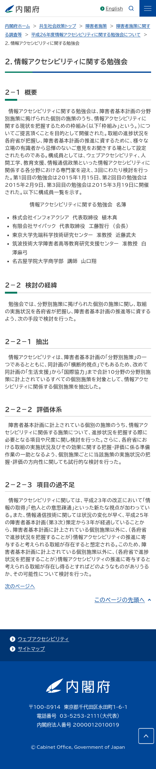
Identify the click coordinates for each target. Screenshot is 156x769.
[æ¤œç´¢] (131, 8)
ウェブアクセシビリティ (43, 639)
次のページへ (20, 586)
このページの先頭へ (119, 600)
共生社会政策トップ (57, 26)
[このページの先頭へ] (146, 735)
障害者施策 (96, 26)
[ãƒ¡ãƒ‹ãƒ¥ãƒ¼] (147, 8)
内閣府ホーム (17, 26)
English (114, 8)
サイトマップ (31, 648)
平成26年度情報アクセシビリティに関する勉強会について (86, 35)
